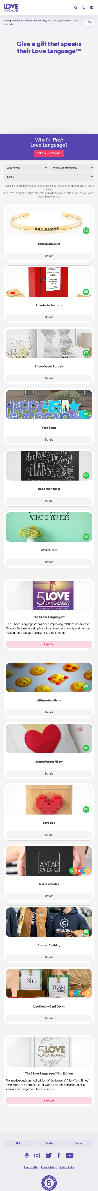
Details (49, 256)
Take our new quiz (49, 153)
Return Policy (66, 1167)
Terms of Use (31, 1167)
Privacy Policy (49, 1167)
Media (49, 1143)
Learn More (9, 24)
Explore (49, 644)
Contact (79, 1143)
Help (18, 1143)
